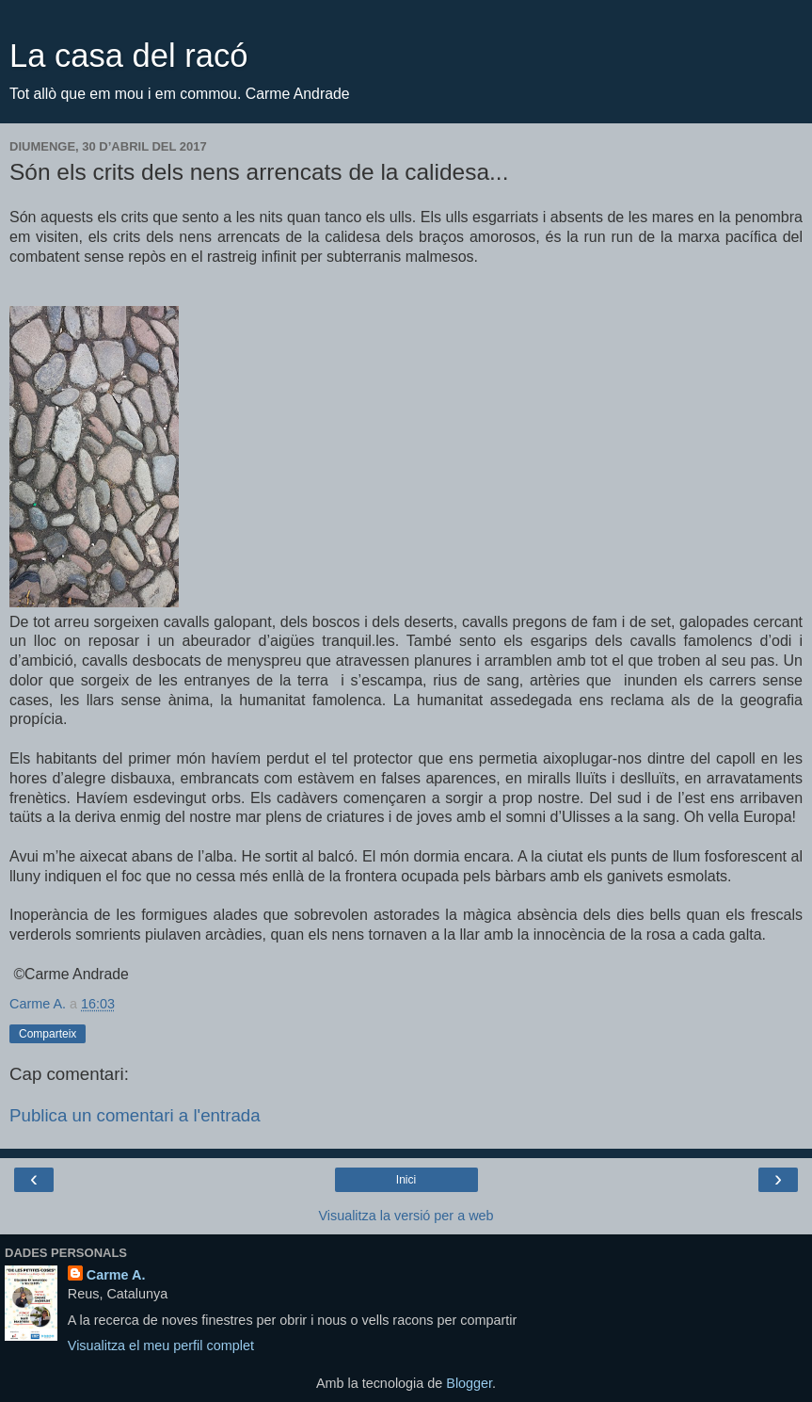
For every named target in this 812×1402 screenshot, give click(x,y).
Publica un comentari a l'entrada (135, 1115)
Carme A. (116, 1274)
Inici (406, 1179)
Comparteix (47, 1033)
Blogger (469, 1383)
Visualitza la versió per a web (405, 1215)
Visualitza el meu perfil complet (161, 1345)
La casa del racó (128, 55)
